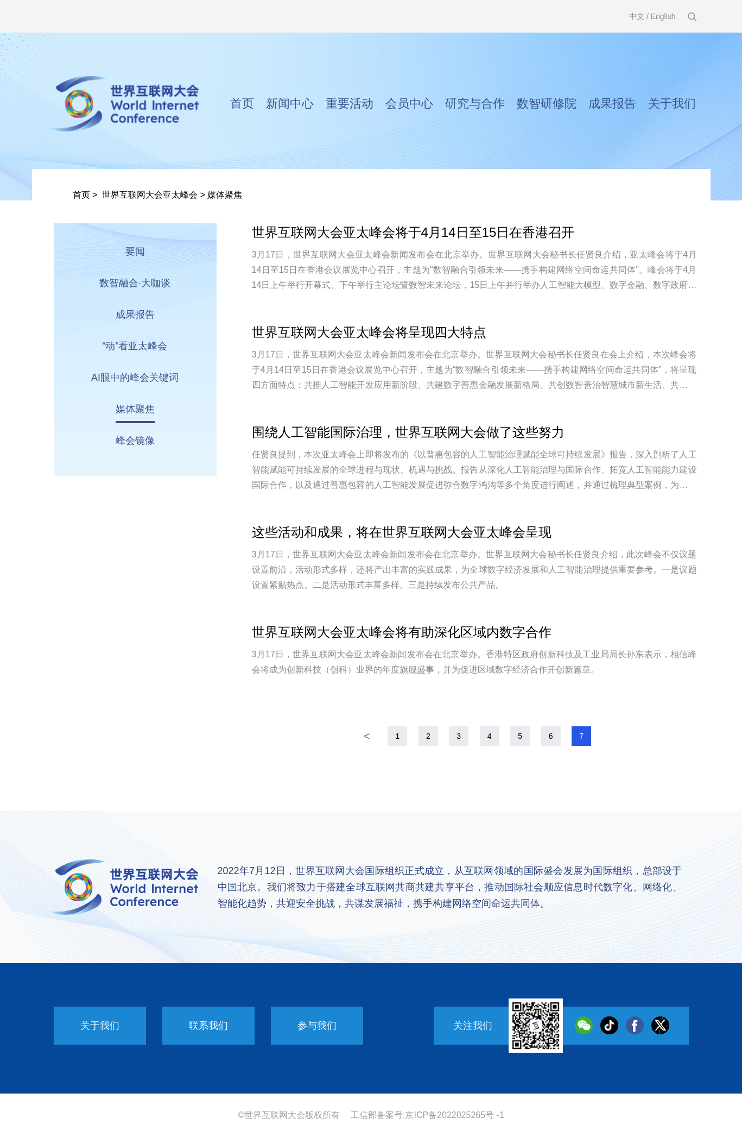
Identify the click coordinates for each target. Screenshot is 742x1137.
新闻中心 (290, 103)
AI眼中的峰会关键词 (135, 377)
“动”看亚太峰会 (135, 346)
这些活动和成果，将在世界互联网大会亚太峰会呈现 (401, 532)
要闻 (135, 251)
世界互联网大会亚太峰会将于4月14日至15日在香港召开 (413, 232)
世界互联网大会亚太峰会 (150, 194)
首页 (242, 103)
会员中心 (409, 103)
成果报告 (612, 103)
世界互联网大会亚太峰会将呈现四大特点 (369, 332)
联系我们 (208, 1025)
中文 (636, 16)
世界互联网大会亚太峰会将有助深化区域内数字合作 (401, 632)
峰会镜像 (135, 440)
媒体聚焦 (224, 194)
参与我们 (317, 1025)
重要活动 (349, 103)
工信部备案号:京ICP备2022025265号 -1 (427, 1115)
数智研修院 (546, 103)
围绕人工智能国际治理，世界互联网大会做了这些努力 (408, 432)
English (663, 16)
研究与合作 (475, 103)
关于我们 (672, 103)
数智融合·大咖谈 (134, 283)
